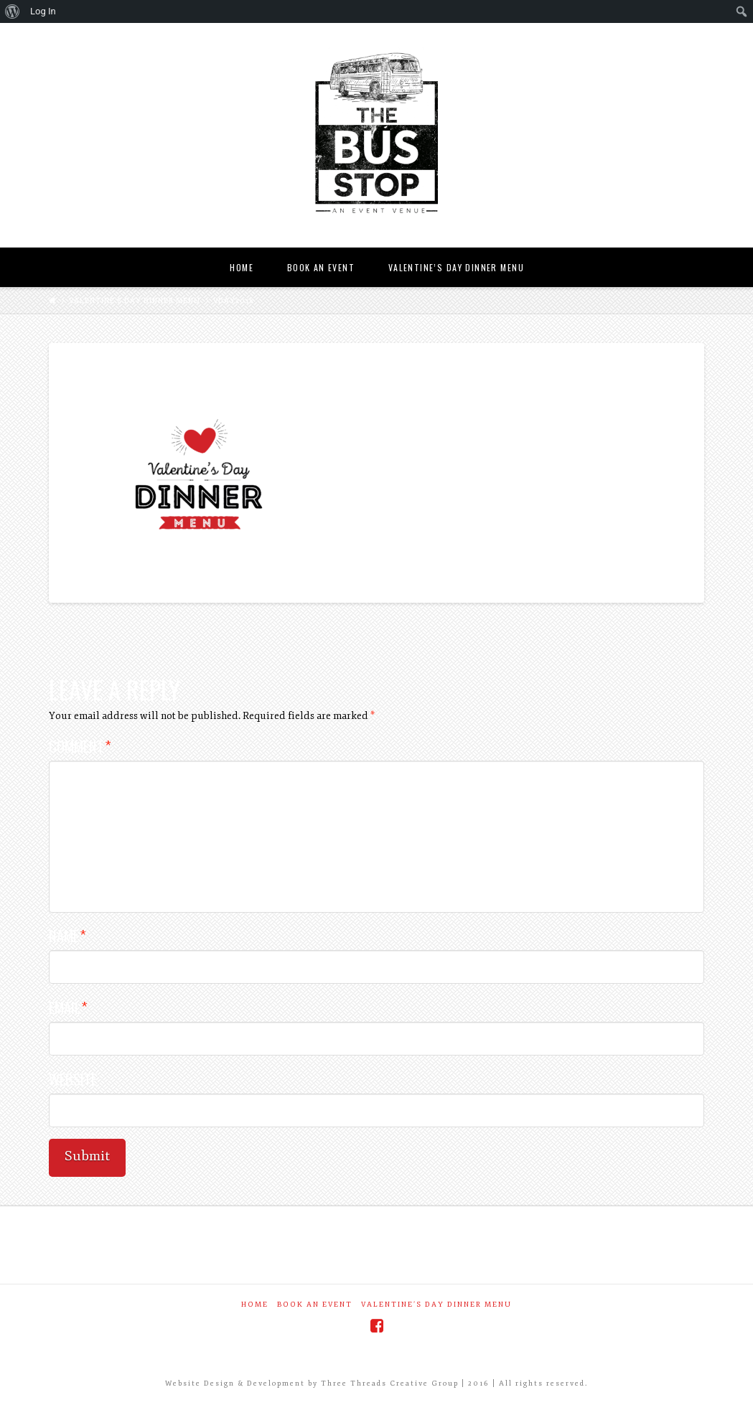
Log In (43, 11)
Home (254, 1304)
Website (73, 1079)
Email (68, 1007)
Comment (80, 746)
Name (67, 935)
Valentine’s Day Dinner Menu (134, 300)
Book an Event (314, 1304)
